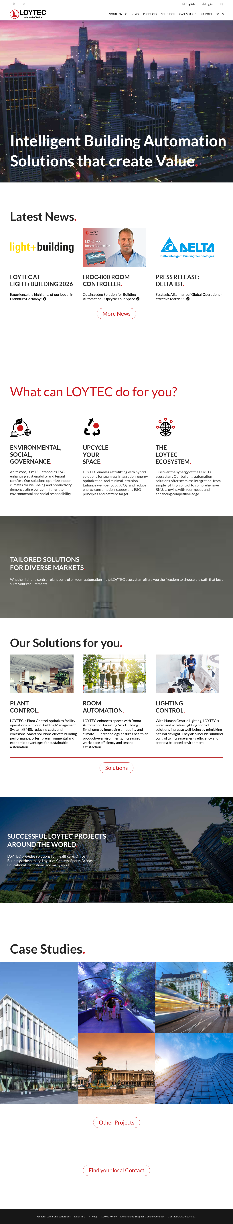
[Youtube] (14, 3)
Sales (220, 14)
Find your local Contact (116, 1170)
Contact (172, 1216)
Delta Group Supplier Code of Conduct (142, 1216)
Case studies (187, 14)
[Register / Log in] (203, 4)
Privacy (93, 1216)
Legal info (79, 1216)
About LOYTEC (117, 14)
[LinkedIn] (24, 3)
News (135, 14)
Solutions (168, 14)
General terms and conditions (54, 1216)
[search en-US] (221, 4)
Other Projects (116, 1122)
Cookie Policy (109, 1216)
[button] (188, 4)
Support (206, 14)
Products (150, 14)
